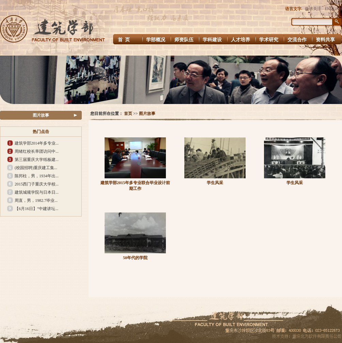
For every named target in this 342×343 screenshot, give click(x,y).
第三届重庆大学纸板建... (37, 159)
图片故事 (41, 115)
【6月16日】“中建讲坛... (36, 208)
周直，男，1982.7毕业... (36, 200)
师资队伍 (183, 39)
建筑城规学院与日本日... (37, 192)
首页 (128, 113)
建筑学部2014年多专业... (37, 143)
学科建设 (212, 39)
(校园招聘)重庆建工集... (36, 167)
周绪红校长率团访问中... (37, 151)
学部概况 (155, 39)
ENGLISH (333, 8)
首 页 (124, 39)
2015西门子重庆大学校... (37, 184)
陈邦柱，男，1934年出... (37, 176)
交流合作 (297, 39)
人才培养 (240, 39)
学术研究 (268, 39)
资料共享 (325, 39)
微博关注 (313, 8)
